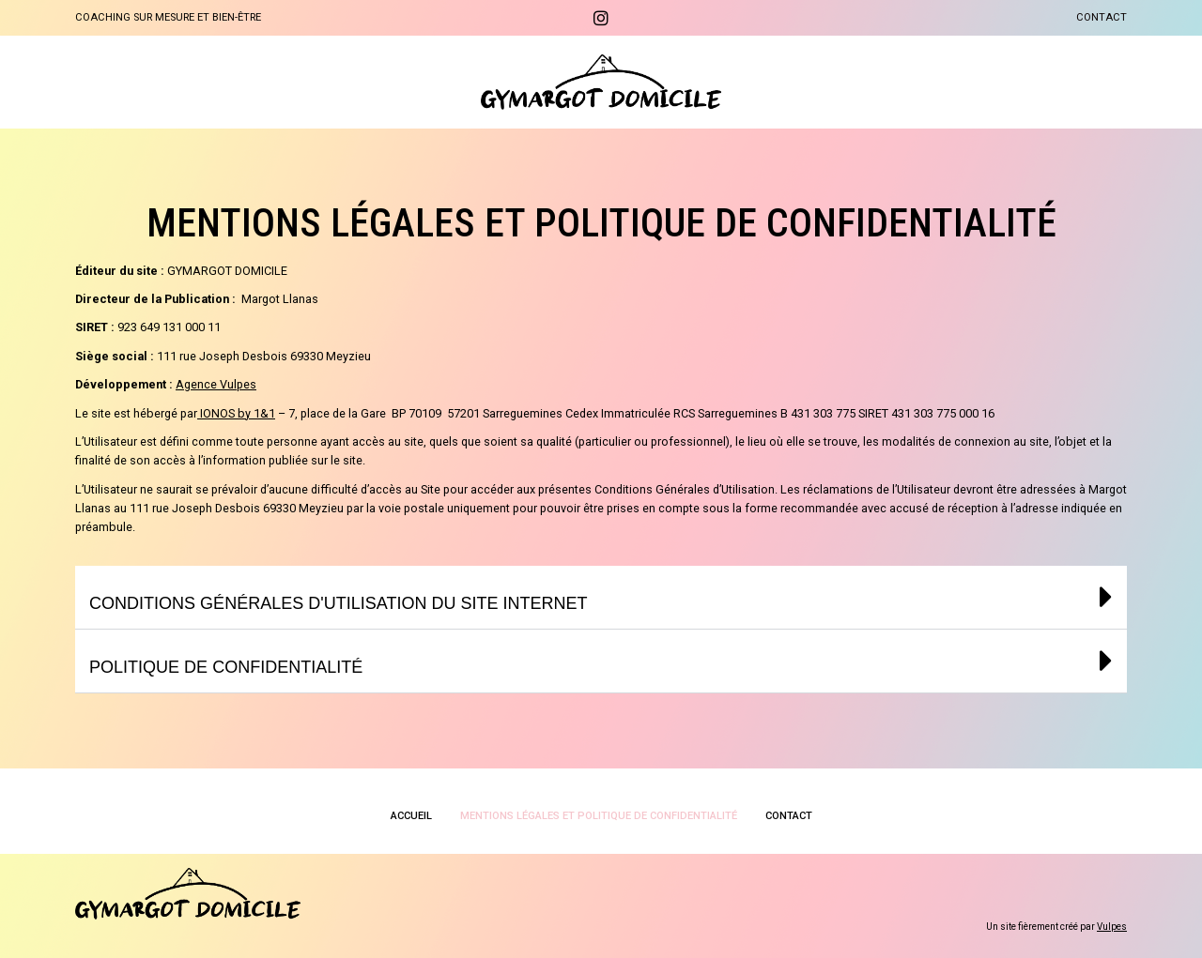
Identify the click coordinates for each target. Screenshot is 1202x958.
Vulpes (1112, 926)
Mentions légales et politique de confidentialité (598, 816)
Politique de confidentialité (229, 667)
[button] (601, 598)
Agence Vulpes (216, 384)
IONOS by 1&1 (237, 413)
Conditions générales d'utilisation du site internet (345, 603)
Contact (1101, 17)
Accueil (411, 816)
